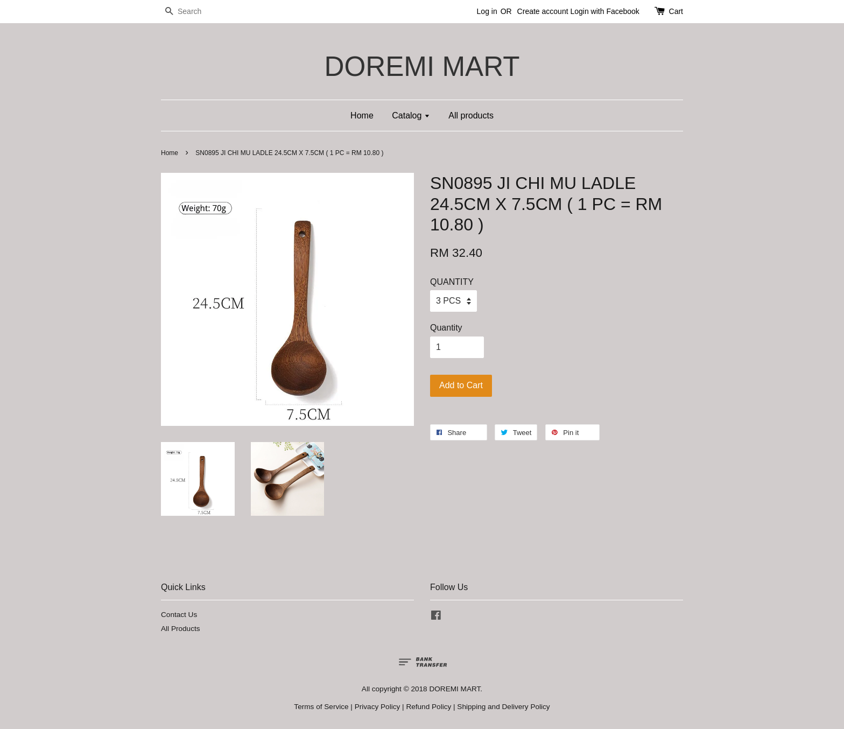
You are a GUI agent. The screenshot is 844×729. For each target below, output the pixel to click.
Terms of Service (321, 707)
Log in (487, 11)
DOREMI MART (421, 66)
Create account (542, 11)
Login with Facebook (604, 11)
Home (362, 115)
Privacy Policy (377, 707)
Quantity (446, 327)
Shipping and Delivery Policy (503, 707)
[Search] (193, 11)
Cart (676, 11)
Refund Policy (428, 707)
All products (471, 115)
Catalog (411, 115)
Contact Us (179, 615)
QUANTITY (452, 281)
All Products (180, 629)
